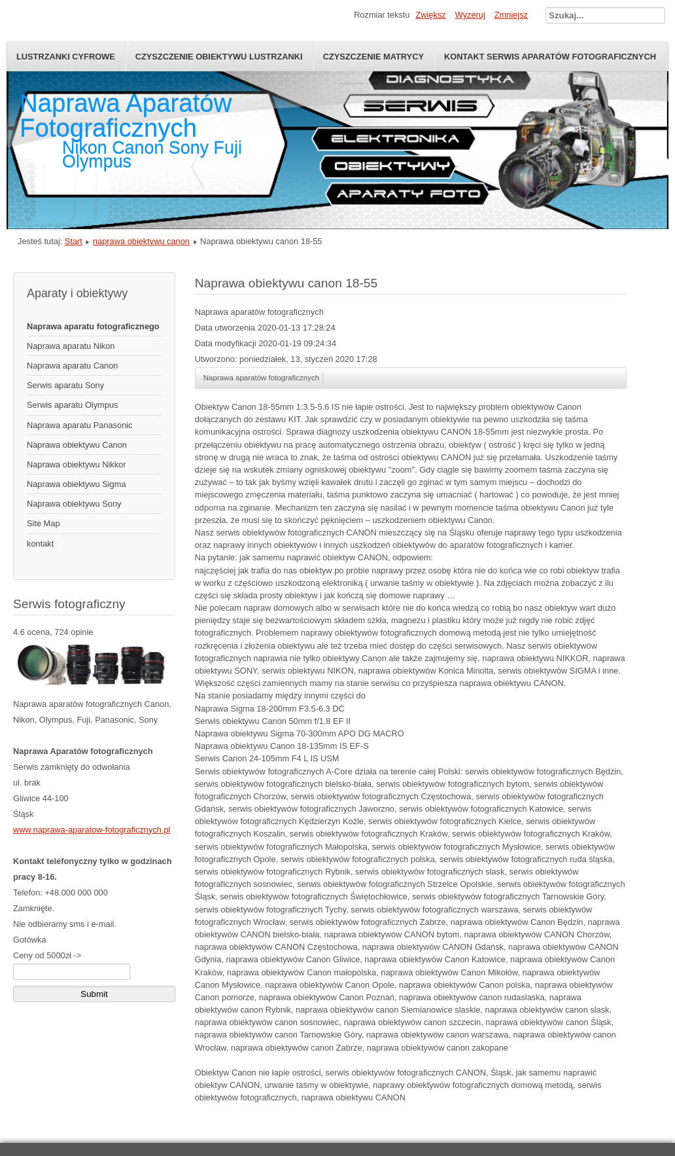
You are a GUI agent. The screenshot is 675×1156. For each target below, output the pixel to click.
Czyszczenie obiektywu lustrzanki (219, 57)
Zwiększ (430, 15)
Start (73, 241)
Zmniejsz (511, 15)
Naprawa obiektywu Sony (74, 504)
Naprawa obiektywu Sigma (76, 484)
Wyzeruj (470, 15)
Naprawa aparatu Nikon (70, 346)
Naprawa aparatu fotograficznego (93, 326)
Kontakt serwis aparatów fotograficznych (550, 57)
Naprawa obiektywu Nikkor (76, 464)
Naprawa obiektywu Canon (77, 445)
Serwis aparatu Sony (65, 385)
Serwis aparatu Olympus (72, 405)
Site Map (43, 523)
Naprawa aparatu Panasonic (80, 425)
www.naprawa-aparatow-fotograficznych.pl (91, 830)
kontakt (40, 544)
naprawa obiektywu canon (141, 241)
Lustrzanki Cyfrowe (65, 57)
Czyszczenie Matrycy (373, 57)
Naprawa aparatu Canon (72, 365)
